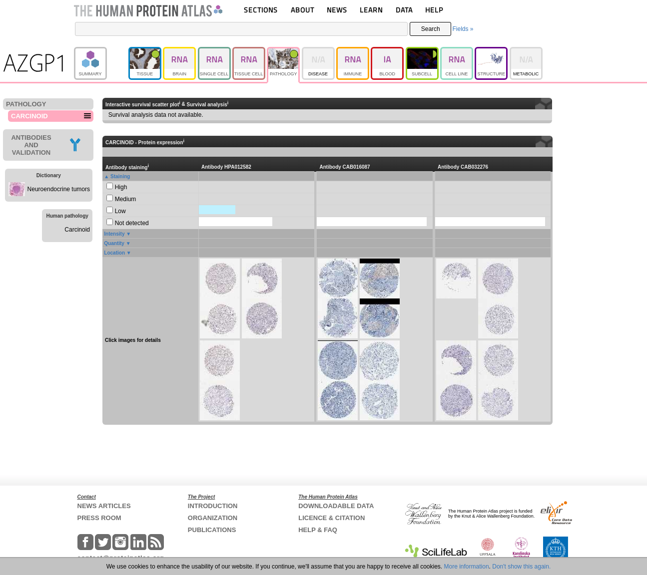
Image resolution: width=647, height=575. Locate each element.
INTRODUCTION (213, 506)
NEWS (337, 9)
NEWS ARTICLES (104, 506)
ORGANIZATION (212, 518)
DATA (404, 9)
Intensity (114, 234)
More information (466, 566)
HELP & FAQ (317, 530)
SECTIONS (261, 9)
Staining (120, 176)
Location (114, 253)
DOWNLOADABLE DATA (336, 506)
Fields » (462, 28)
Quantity (114, 243)
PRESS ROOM (99, 518)
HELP (434, 9)
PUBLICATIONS (212, 530)
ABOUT (302, 9)
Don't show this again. (521, 566)
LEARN (371, 9)
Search (430, 28)
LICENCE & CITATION (331, 518)
